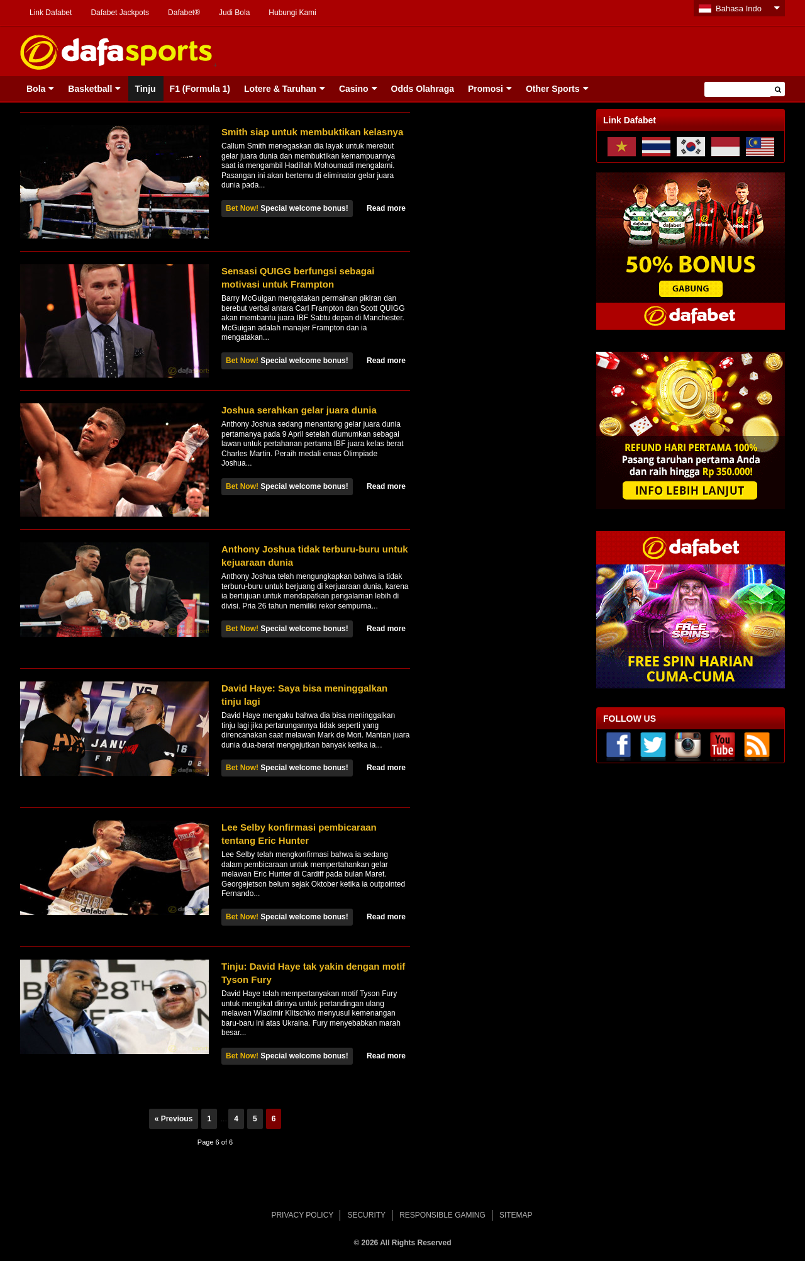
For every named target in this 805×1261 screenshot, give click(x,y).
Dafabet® (184, 12)
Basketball (90, 89)
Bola (35, 89)
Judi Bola (234, 12)
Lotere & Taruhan (280, 89)
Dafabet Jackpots (120, 12)
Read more (386, 208)
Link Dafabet (51, 12)
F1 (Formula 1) (200, 89)
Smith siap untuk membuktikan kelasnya (312, 131)
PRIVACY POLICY (302, 1215)
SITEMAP (516, 1215)
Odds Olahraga (422, 89)
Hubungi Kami (292, 12)
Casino (354, 89)
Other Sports (553, 89)
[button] (777, 89)
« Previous (174, 1118)
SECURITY (366, 1215)
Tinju (145, 89)
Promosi (485, 89)
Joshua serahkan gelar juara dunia (299, 410)
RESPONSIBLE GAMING (442, 1215)
